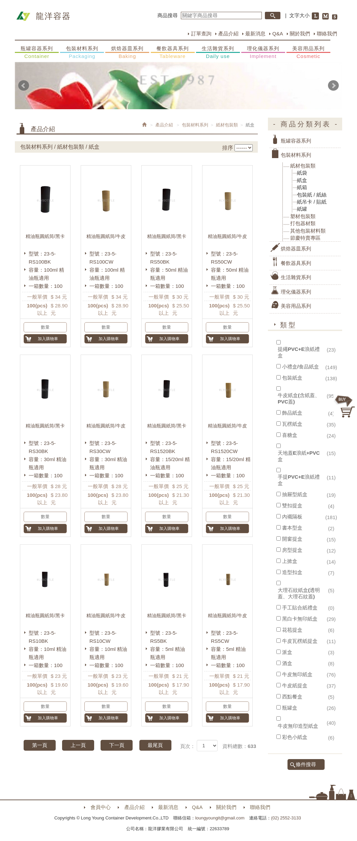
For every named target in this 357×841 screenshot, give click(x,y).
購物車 (345, 406)
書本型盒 (292, 528)
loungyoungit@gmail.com (219, 817)
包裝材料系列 (82, 53)
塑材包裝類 (302, 216)
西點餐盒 (292, 696)
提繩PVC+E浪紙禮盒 (299, 352)
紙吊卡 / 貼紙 (312, 202)
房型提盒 (292, 550)
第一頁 (39, 745)
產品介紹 (228, 33)
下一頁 (116, 745)
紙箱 (302, 187)
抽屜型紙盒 (294, 494)
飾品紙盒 (292, 413)
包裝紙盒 (292, 378)
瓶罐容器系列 (37, 53)
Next (333, 85)
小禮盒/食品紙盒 (300, 366)
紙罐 (302, 209)
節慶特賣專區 (305, 238)
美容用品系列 (308, 53)
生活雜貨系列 (218, 53)
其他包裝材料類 (308, 231)
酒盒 (287, 663)
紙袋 (302, 173)
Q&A (277, 33)
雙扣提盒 (292, 505)
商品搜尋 (168, 15)
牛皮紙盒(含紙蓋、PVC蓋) (299, 398)
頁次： (187, 746)
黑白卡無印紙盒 (300, 619)
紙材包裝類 (227, 124)
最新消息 (255, 33)
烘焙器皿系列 (127, 53)
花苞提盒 (292, 630)
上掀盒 (289, 561)
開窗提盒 (292, 539)
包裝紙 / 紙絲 (312, 195)
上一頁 (78, 745)
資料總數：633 (239, 746)
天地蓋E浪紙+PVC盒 (299, 456)
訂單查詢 (201, 33)
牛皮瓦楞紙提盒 (300, 641)
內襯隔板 (292, 516)
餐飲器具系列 (173, 53)
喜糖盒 (289, 435)
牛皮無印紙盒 (297, 674)
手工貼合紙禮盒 (300, 607)
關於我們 (300, 33)
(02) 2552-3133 (286, 817)
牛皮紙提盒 (294, 685)
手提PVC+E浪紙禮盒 (299, 480)
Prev (23, 85)
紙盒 (302, 180)
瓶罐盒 (289, 708)
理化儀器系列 (263, 53)
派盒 (287, 652)
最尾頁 (155, 745)
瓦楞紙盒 (292, 424)
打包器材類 (302, 223)
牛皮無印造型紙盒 (298, 726)
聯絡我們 (327, 33)
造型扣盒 (292, 572)
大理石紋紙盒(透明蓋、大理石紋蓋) (299, 593)
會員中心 (100, 807)
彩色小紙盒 (294, 737)
